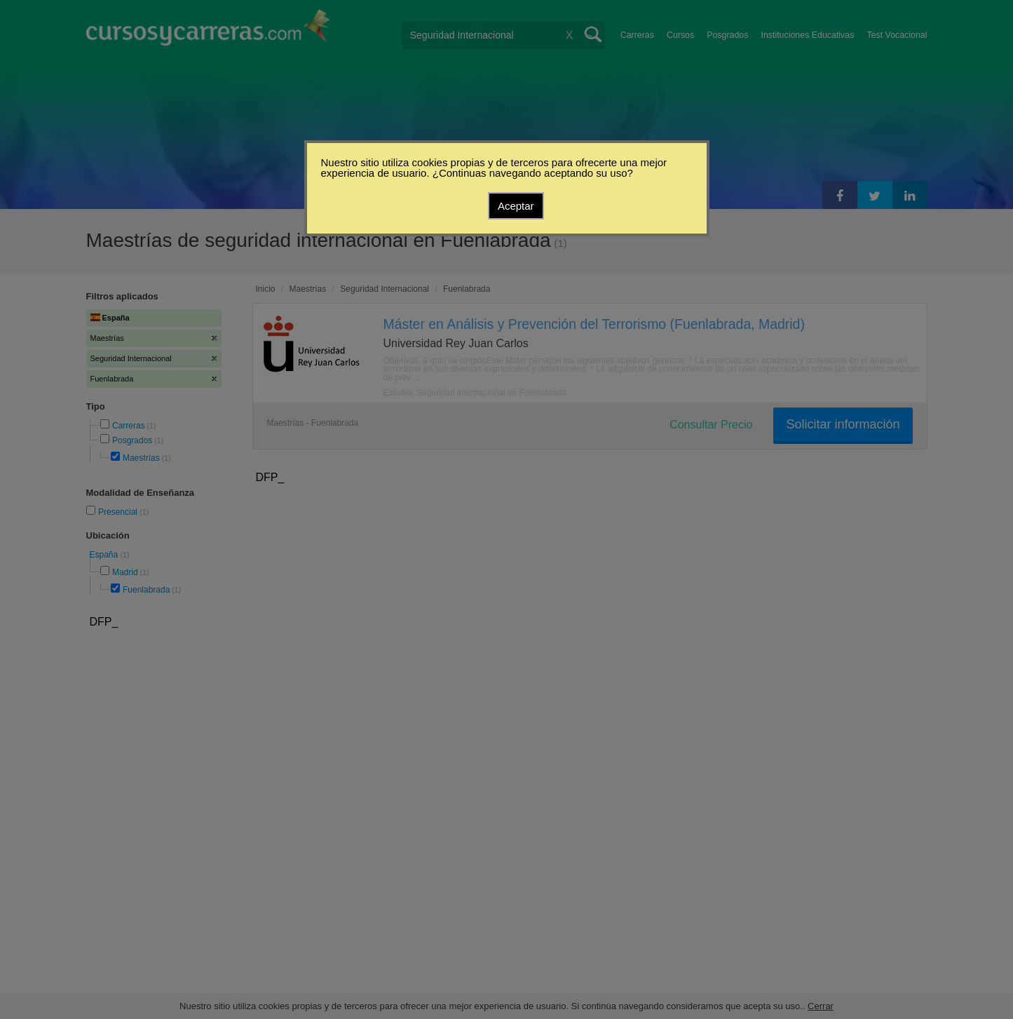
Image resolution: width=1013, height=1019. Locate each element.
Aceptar (516, 206)
